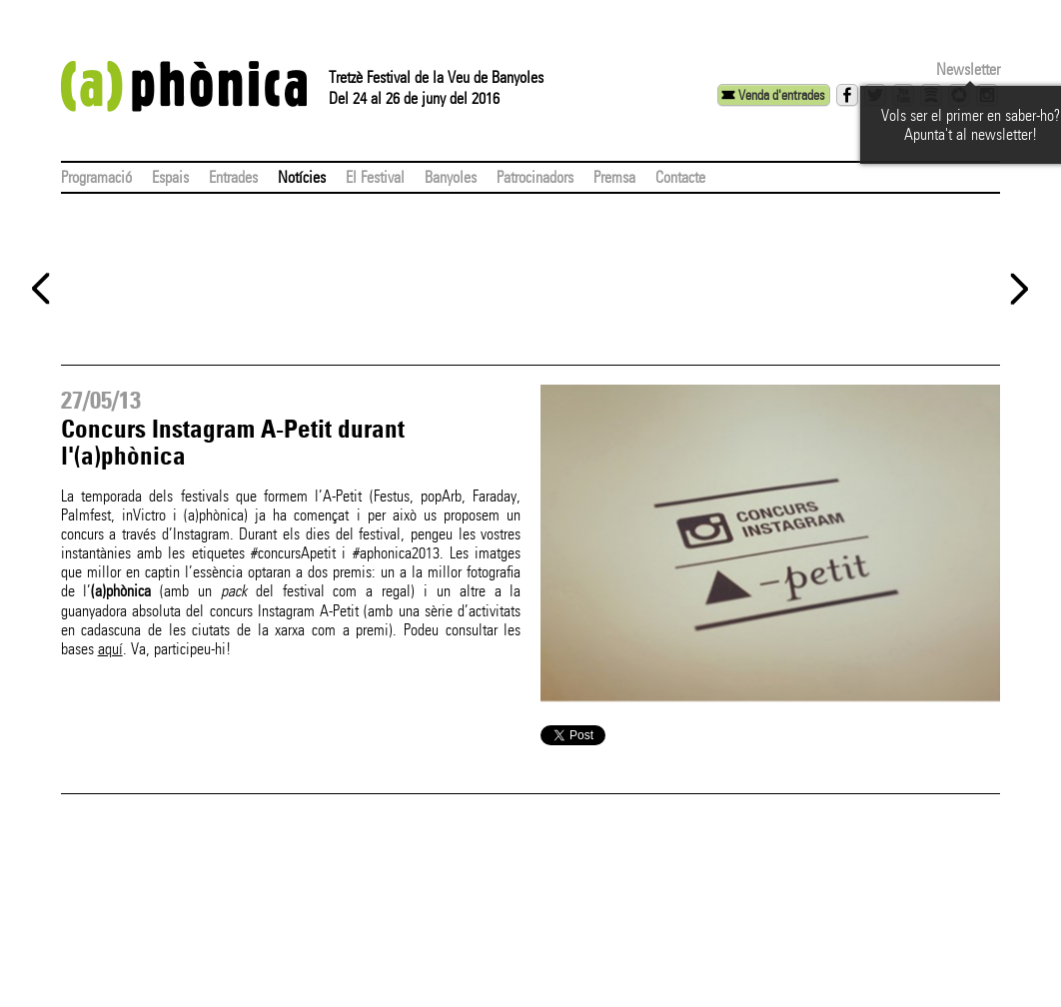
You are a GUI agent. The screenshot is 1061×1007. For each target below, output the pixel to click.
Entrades (233, 177)
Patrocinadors (535, 177)
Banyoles (451, 177)
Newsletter (968, 69)
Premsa (614, 177)
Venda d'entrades (781, 95)
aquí (110, 648)
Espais (170, 177)
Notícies (302, 177)
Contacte (680, 177)
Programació (96, 177)
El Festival (375, 177)
